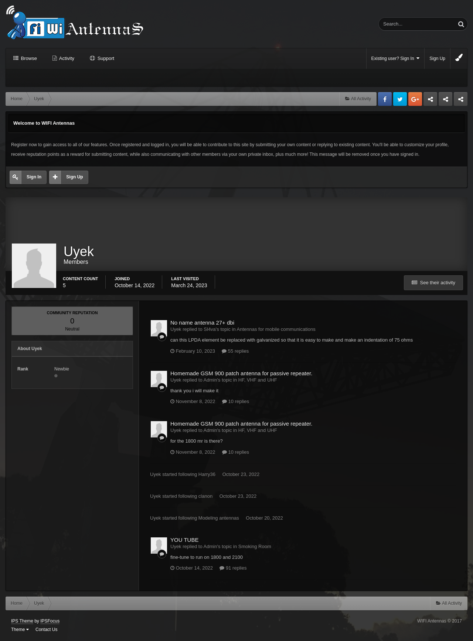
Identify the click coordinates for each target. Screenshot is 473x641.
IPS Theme (22, 621)
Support (105, 58)
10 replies (235, 402)
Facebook (385, 99)
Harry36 (206, 474)
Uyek (155, 474)
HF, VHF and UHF (257, 380)
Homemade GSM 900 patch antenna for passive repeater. (241, 373)
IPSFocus (49, 621)
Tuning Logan (445, 101)
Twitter (400, 99)
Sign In (34, 176)
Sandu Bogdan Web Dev (460, 101)
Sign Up (437, 58)
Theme (20, 629)
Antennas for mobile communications (276, 329)
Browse (28, 58)
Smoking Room (254, 547)
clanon (205, 496)
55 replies (235, 351)
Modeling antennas (218, 518)
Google (415, 99)
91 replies (233, 568)
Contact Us (46, 629)
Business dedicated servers (430, 101)
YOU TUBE (184, 540)
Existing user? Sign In (395, 58)
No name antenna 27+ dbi (202, 323)
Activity (66, 58)
